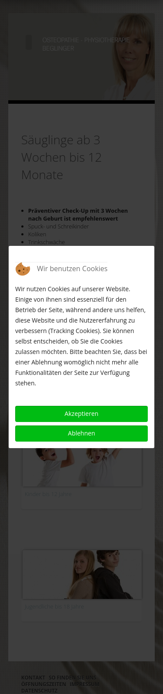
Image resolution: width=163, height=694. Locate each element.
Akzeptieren (82, 413)
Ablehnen (81, 433)
